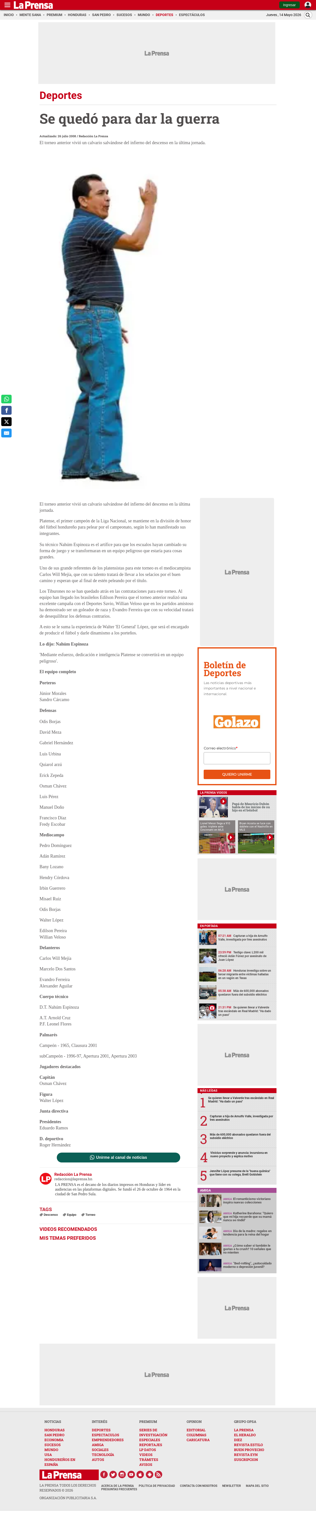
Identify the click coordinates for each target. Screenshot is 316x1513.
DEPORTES (101, 1430)
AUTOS (98, 1459)
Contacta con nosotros (198, 1486)
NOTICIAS (52, 1421)
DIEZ (238, 1439)
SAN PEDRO (54, 1435)
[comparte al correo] (6, 433)
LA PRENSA (244, 1430)
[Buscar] (308, 15)
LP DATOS (147, 1449)
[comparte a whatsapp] (6, 399)
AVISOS (145, 1464)
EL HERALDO (245, 1435)
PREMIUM (148, 1421)
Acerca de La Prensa (117, 1486)
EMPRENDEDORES (108, 1439)
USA (48, 1454)
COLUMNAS (196, 1435)
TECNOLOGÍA (103, 1454)
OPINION (194, 1421)
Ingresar (289, 5)
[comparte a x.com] (6, 421)
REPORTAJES (150, 1444)
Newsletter (231, 1486)
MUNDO (51, 1449)
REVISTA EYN (246, 1454)
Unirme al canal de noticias (121, 1157)
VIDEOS (146, 1454)
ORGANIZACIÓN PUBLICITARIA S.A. (68, 1497)
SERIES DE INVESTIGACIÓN (153, 1432)
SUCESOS (52, 1444)
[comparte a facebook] (6, 410)
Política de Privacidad (157, 1486)
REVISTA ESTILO (248, 1444)
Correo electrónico (220, 748)
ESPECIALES (149, 1439)
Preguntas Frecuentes (119, 1489)
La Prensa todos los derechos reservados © (68, 1488)
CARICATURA (198, 1439)
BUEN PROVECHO (249, 1449)
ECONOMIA (53, 1439)
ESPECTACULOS (105, 1435)
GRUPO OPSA (245, 1421)
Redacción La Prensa (93, 136)
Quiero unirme (237, 774)
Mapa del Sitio (257, 1486)
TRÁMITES (148, 1459)
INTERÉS (99, 1421)
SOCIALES (100, 1449)
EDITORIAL (196, 1430)
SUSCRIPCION (246, 1459)
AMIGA (98, 1444)
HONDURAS (54, 1430)
